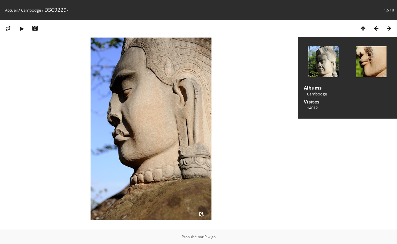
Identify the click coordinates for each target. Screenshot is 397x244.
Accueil (11, 10)
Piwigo (210, 236)
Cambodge (31, 10)
